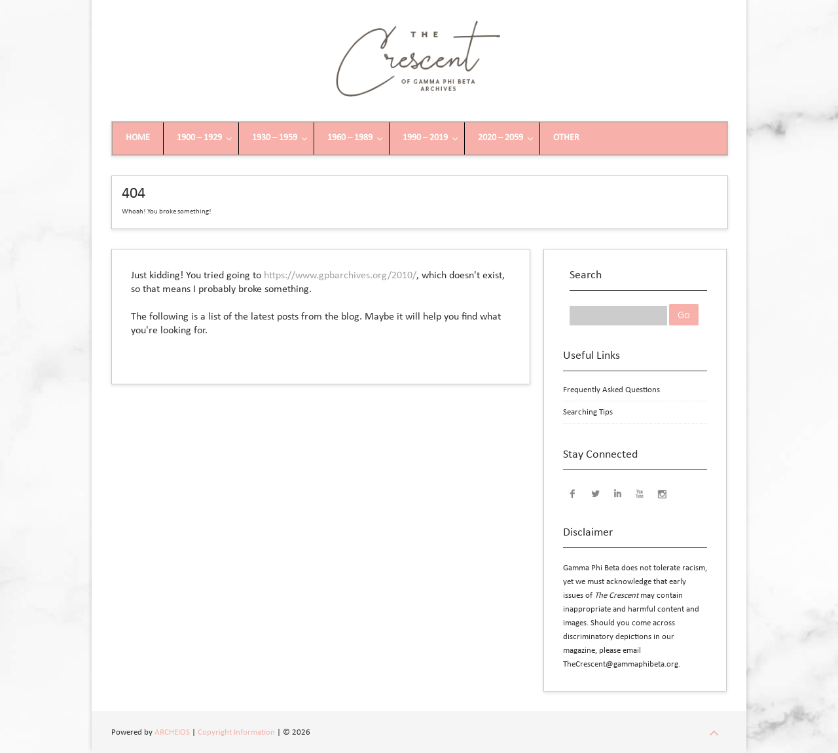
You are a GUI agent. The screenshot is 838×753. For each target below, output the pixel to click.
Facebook (573, 493)
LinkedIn (617, 493)
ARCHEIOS (172, 732)
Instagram (662, 493)
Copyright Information (236, 732)
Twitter (595, 493)
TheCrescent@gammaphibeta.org (620, 664)
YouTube (639, 493)
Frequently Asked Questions (611, 390)
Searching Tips (588, 412)
